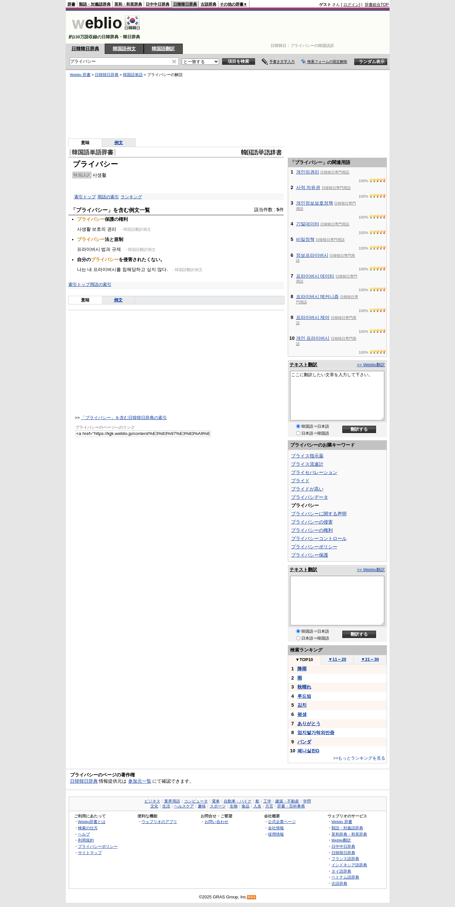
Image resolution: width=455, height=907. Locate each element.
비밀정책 (305, 239)
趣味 (202, 806)
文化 (154, 806)
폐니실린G (308, 750)
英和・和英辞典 (128, 4)
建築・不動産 (287, 801)
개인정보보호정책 (314, 203)
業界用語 (172, 801)
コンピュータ (196, 801)
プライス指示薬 (307, 455)
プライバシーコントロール (319, 538)
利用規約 (86, 840)
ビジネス (152, 801)
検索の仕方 (88, 828)
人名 (257, 806)
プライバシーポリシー (314, 546)
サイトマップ (90, 852)
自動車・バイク (237, 801)
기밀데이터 (307, 223)
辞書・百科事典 (291, 806)
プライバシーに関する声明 (319, 513)
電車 (216, 801)
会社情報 (276, 828)
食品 (245, 806)
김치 (302, 705)
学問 (307, 801)
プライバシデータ (309, 497)
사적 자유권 (308, 187)
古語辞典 (208, 4)
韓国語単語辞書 (92, 152)
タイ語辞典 (341, 871)
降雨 (302, 668)
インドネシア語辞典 (349, 865)
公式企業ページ (282, 821)
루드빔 (304, 696)
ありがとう (309, 723)
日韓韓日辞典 (185, 4)
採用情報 (276, 834)
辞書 (71, 4)
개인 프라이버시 (313, 338)
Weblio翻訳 (341, 840)
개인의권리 (307, 172)
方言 (269, 806)
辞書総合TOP (377, 4)
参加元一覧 (139, 781)
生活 (166, 806)
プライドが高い (307, 489)
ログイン (351, 4)
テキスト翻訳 (303, 364)
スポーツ (218, 806)
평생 (302, 714)
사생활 (99, 174)
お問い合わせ (216, 821)
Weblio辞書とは (91, 821)
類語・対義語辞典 (95, 4)
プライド (300, 480)
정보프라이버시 (312, 255)
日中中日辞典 (158, 4)
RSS (252, 897)
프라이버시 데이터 (315, 276)
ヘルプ (84, 834)
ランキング (131, 196)
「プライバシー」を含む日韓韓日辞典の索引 (124, 417)
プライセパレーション (314, 472)
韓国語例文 (124, 48)
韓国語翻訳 (163, 48)
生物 (234, 806)
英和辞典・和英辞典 (349, 834)
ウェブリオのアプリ (159, 821)
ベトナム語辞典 (345, 877)
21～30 (370, 659)
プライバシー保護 (309, 555)
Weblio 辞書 (80, 75)
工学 (267, 801)
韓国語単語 (133, 75)
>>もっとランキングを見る (359, 758)
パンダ (304, 741)
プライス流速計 (307, 464)
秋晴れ (304, 687)
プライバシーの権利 (312, 530)
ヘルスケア (184, 806)
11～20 (337, 659)
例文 (118, 142)
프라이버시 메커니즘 (317, 296)
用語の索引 (108, 196)
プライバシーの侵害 (312, 522)
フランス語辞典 (345, 858)
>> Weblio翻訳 (371, 364)
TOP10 (304, 659)
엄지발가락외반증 (315, 732)
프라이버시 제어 (313, 317)
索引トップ (85, 196)
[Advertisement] (268, 27)
